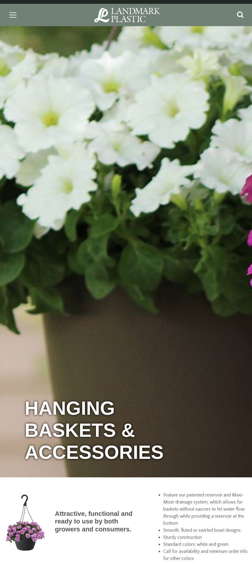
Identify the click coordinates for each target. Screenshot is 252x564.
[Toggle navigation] (13, 15)
